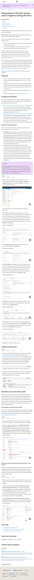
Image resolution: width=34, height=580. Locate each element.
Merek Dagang (5, 576)
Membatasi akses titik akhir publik (8, 26)
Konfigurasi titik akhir (6, 23)
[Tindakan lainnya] (32, 10)
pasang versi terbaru (24, 93)
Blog (17, 573)
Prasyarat (4, 21)
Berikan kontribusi (23, 573)
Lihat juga (4, 27)
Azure (6, 9)
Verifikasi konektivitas (6, 24)
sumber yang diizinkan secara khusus (9, 415)
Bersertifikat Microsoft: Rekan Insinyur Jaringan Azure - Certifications (14, 557)
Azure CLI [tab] (13, 177)
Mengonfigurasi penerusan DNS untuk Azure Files (12, 356)
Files (12, 9)
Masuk (32, 1)
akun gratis (23, 80)
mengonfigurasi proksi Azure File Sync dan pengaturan (12, 68)
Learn (2, 9)
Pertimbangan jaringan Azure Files (10, 527)
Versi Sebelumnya (12, 573)
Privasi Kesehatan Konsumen (12, 574)
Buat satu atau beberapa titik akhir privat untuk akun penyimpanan (17, 105)
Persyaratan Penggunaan (23, 574)
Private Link (16, 112)
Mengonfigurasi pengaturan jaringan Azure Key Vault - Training (13, 551)
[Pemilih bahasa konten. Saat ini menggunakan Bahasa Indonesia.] (6, 570)
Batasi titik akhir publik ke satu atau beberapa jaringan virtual (16, 113)
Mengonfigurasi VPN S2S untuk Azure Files (12, 531)
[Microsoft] (17, 1)
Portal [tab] (3, 177)
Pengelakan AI (4, 573)
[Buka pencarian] (29, 2)
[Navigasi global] (1, 2)
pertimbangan (11, 71)
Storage (9, 9)
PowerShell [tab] (8, 177)
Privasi (3, 574)
